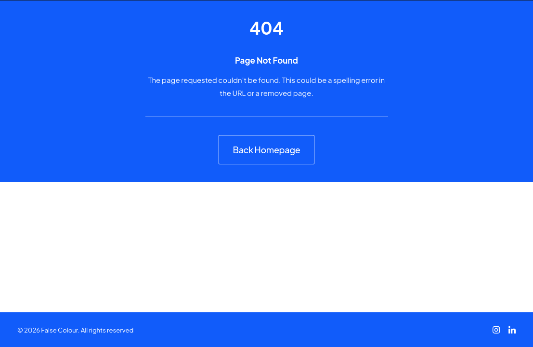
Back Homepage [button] (266, 149)
